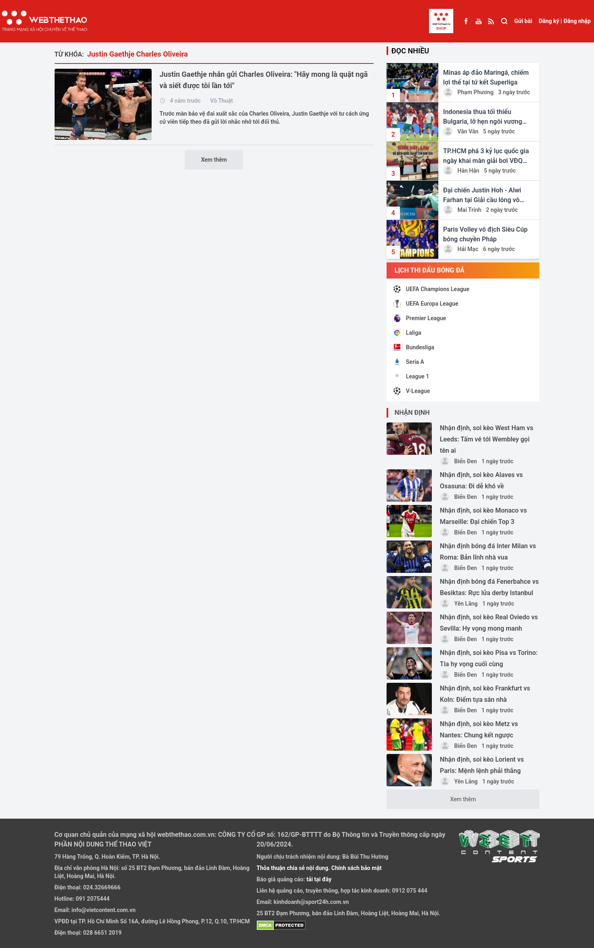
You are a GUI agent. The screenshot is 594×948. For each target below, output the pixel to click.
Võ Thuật (221, 100)
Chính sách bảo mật (356, 868)
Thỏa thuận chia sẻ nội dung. (294, 868)
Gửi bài (523, 21)
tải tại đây (318, 879)
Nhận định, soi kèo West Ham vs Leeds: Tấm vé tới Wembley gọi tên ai (486, 439)
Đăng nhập (577, 21)
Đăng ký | (550, 21)
